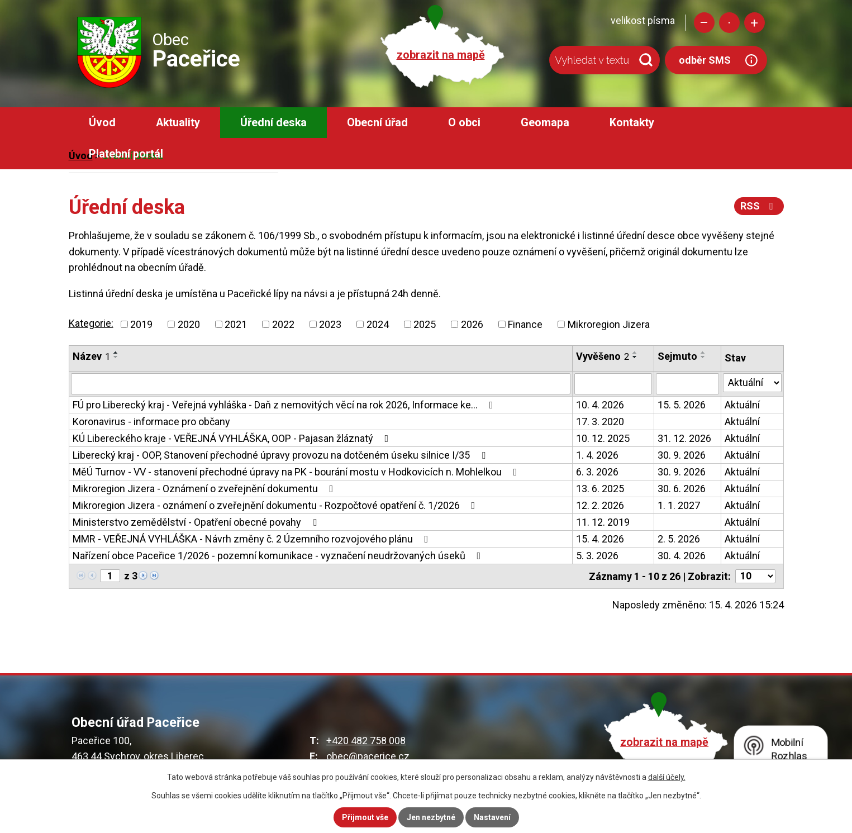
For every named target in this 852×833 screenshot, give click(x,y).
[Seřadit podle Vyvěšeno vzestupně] (635, 352)
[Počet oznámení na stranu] (755, 576)
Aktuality (178, 122)
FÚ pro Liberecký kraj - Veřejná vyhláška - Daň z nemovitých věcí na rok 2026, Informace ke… (285, 405)
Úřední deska (273, 122)
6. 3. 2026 (597, 472)
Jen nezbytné (431, 817)
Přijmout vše (365, 817)
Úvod (102, 122)
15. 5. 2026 (682, 405)
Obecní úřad (377, 122)
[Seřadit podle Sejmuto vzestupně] (703, 352)
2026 (472, 324)
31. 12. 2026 (684, 438)
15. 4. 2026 (600, 539)
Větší (754, 22)
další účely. (667, 777)
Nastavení (492, 817)
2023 (330, 324)
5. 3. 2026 (597, 555)
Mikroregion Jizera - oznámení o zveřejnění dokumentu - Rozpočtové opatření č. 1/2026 (276, 505)
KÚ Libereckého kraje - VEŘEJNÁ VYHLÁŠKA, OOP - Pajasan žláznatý (233, 438)
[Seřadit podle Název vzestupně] (116, 352)
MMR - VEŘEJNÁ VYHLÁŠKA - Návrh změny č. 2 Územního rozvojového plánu (253, 539)
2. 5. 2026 (679, 539)
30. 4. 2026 (682, 555)
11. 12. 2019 (603, 522)
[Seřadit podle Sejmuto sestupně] (703, 357)
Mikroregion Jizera (609, 324)
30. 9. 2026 (682, 455)
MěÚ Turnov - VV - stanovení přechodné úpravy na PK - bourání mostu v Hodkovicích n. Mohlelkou (297, 472)
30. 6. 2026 (682, 488)
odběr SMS (705, 60)
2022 (283, 324)
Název (91, 356)
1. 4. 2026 (597, 455)
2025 (424, 324)
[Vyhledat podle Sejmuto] (687, 383)
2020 (189, 324)
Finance (525, 324)
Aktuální (742, 405)
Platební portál (126, 153)
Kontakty (632, 122)
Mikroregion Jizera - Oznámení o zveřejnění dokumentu (205, 488)
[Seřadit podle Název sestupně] (116, 357)
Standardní (729, 22)
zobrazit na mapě (441, 55)
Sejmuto (677, 356)
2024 (377, 324)
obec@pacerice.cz (368, 756)
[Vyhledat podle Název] (320, 383)
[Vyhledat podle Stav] (752, 382)
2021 (236, 324)
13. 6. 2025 (600, 488)
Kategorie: (91, 323)
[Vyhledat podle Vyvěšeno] (613, 383)
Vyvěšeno (602, 356)
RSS (759, 206)
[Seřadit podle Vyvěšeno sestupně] (635, 357)
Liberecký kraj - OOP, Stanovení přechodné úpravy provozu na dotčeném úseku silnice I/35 (281, 455)
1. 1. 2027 (679, 505)
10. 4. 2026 (600, 405)
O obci (464, 122)
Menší (704, 22)
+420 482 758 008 (366, 740)
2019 (141, 324)
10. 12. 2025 (603, 438)
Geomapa (545, 122)
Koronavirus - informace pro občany (151, 421)
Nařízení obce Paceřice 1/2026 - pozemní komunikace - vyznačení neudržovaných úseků (279, 555)
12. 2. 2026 (600, 505)
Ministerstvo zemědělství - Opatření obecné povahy (197, 522)
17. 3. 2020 (600, 421)
